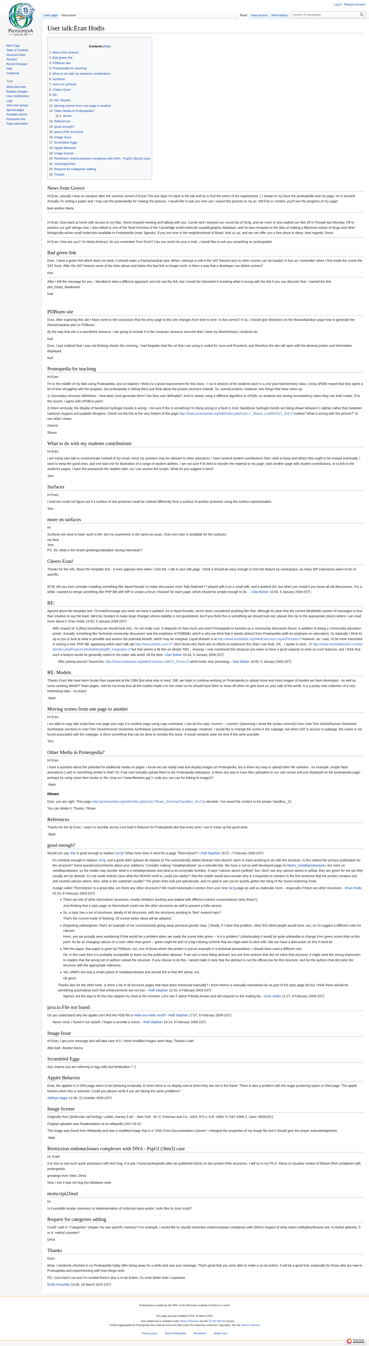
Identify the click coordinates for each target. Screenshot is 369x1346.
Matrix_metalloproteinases (306, 865)
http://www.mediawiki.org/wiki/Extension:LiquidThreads (257, 639)
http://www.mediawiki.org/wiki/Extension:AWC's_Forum (145, 661)
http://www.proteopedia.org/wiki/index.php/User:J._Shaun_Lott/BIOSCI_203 (234, 413)
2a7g (119, 853)
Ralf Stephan (210, 853)
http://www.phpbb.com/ (151, 644)
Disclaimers (200, 1333)
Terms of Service (189, 1321)
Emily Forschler (58, 1284)
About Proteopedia (175, 1333)
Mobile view (220, 1333)
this (73, 853)
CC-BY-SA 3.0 (217, 1321)
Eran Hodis (353, 888)
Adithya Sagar (57, 1098)
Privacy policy (149, 1333)
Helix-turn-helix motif (149, 1015)
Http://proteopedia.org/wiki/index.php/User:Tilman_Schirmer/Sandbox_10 (145, 801)
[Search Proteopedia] (328, 14)
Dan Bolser (261, 592)
